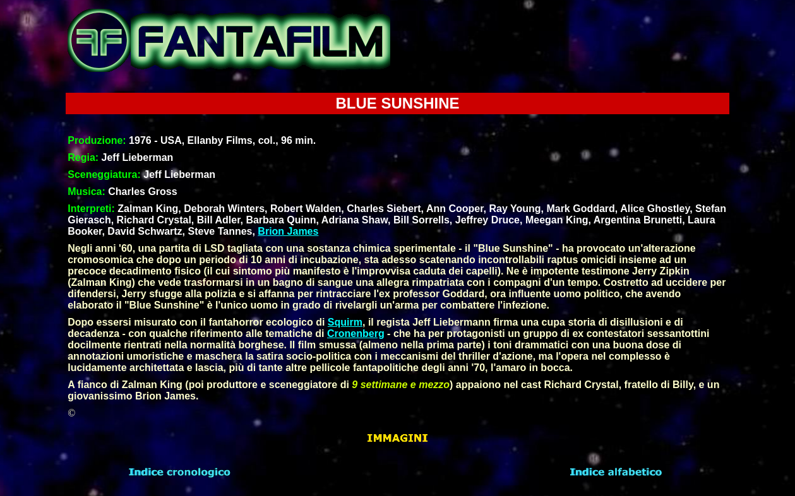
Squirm (345, 322)
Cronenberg (356, 333)
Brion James (288, 231)
